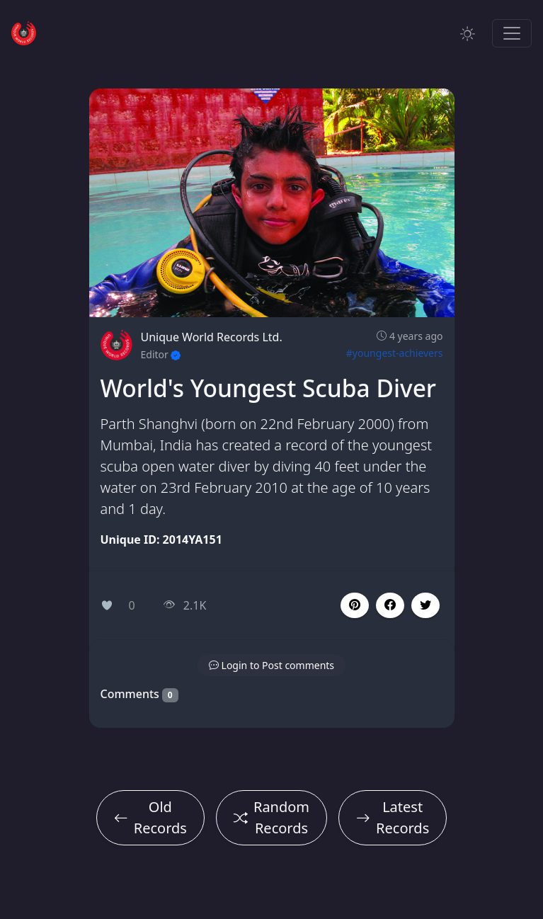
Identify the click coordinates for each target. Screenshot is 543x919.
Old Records (150, 817)
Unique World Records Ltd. (211, 337)
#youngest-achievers (394, 353)
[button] (390, 605)
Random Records (271, 817)
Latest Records (392, 817)
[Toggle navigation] (512, 33)
